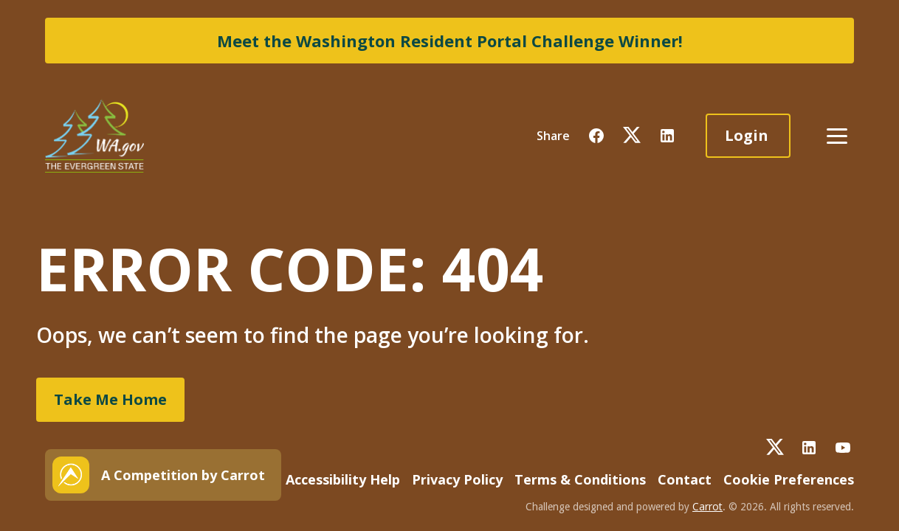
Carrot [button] (707, 506)
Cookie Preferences (788, 479)
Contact (685, 479)
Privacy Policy (457, 479)
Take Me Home (110, 399)
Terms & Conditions (580, 479)
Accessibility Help (343, 479)
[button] (596, 136)
